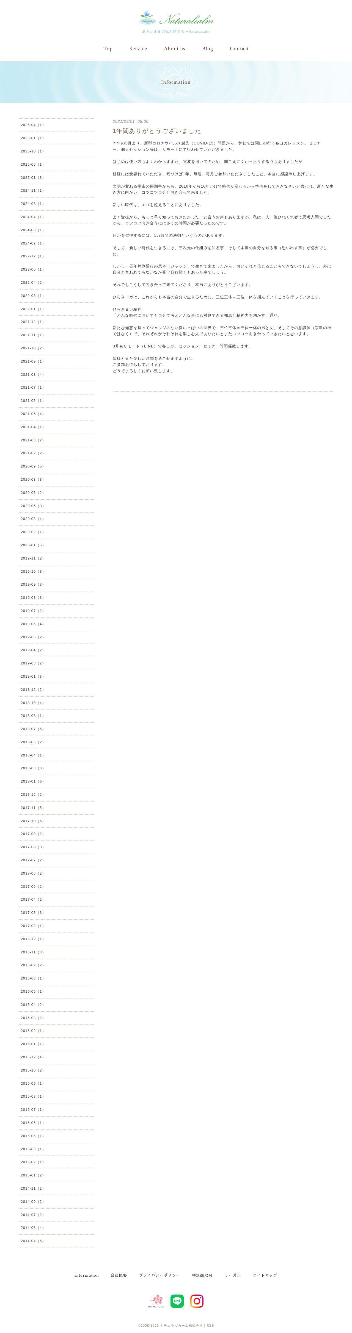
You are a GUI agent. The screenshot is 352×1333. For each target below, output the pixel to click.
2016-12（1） (33, 939)
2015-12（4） (33, 1057)
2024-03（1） (33, 230)
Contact (239, 48)
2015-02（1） (33, 1162)
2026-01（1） (33, 138)
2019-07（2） (33, 610)
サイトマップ (266, 1275)
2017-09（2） (33, 834)
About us (174, 48)
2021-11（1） (33, 335)
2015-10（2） (33, 1070)
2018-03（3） (33, 768)
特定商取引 (203, 1275)
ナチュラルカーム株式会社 (181, 1325)
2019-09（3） (33, 584)
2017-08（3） (33, 847)
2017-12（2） (33, 794)
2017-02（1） (33, 925)
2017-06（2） (33, 873)
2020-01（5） (33, 545)
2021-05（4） (33, 413)
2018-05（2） (33, 742)
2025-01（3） (33, 177)
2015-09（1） (33, 1083)
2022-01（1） (33, 309)
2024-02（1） (33, 243)
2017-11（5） (33, 807)
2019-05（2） (33, 637)
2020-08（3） (33, 479)
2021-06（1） (33, 401)
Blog (207, 48)
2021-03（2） (33, 440)
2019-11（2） (33, 558)
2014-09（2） (33, 1201)
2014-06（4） (33, 1228)
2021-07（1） (33, 387)
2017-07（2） (33, 860)
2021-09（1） (33, 361)
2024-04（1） (33, 217)
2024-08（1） (33, 204)
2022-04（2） (33, 282)
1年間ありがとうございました (157, 130)
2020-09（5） (33, 466)
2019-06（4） (33, 624)
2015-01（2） (33, 1175)
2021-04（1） (33, 427)
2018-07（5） (33, 729)
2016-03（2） (33, 1017)
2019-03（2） (33, 663)
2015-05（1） (33, 1136)
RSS (210, 1325)
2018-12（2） (33, 689)
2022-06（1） (33, 269)
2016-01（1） (33, 1044)
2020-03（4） (33, 519)
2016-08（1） (33, 978)
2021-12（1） (33, 322)
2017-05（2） (33, 886)
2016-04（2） (33, 1004)
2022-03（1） (33, 295)
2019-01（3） (33, 676)
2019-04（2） (33, 650)
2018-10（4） (33, 702)
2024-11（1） (33, 190)
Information (87, 1275)
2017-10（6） (33, 821)
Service (138, 48)
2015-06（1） (33, 1122)
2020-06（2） (33, 492)
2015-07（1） (33, 1109)
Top (108, 48)
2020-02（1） (33, 532)
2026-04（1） (33, 125)
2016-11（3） (33, 952)
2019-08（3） (33, 597)
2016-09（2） (33, 965)
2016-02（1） (33, 1031)
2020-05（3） (33, 505)
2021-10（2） (33, 348)
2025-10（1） (33, 151)
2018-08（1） (33, 716)
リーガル (233, 1275)
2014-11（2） (33, 1188)
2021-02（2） (33, 453)
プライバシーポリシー (160, 1275)
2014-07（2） (33, 1214)
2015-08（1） (33, 1096)
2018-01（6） (33, 781)
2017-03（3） (33, 913)
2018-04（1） (33, 755)
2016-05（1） (33, 991)
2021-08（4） (33, 374)
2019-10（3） (33, 571)
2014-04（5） (33, 1241)
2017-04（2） (33, 899)
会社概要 (119, 1275)
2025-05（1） (33, 164)
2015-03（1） (33, 1149)
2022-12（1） (33, 256)
